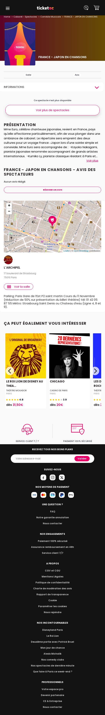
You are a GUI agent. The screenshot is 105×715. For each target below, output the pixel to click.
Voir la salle (19, 287)
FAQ (52, 507)
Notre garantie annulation (52, 513)
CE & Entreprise (52, 697)
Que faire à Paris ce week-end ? (52, 668)
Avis (77, 74)
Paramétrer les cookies (52, 602)
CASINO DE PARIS (58, 387)
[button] (8, 8)
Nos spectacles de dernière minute (52, 662)
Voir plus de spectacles (52, 110)
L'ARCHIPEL (12, 268)
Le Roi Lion (53, 632)
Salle (28, 74)
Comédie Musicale (49, 16)
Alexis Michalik (52, 650)
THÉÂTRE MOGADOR (16, 387)
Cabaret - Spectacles (24, 16)
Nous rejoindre (52, 608)
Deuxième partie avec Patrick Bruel (52, 638)
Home (7, 16)
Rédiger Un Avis (52, 189)
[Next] (95, 367)
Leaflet (67, 251)
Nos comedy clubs (52, 656)
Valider (82, 455)
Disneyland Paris (52, 626)
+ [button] (9, 206)
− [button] (9, 212)
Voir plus (92, 161)
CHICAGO (57, 378)
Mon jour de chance (52, 644)
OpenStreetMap (81, 251)
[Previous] (10, 367)
